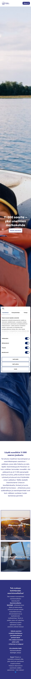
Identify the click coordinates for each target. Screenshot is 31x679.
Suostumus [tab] (5, 312)
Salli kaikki (15, 359)
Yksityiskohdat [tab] (15, 312)
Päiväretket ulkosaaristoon (15, 556)
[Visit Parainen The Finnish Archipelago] (5, 3)
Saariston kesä (15, 525)
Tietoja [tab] (25, 312)
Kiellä (15, 369)
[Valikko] (26, 3)
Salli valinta (15, 364)
